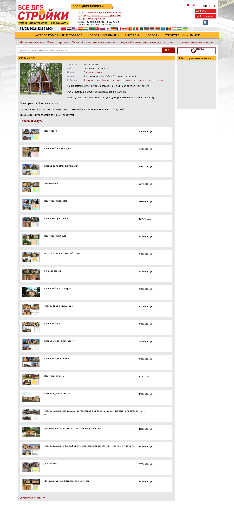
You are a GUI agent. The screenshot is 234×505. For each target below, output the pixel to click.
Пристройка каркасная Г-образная (62, 253)
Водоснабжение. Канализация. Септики (146, 42)
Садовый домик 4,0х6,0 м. (57, 393)
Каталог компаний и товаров (58, 35)
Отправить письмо (93, 72)
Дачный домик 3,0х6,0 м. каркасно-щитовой (67, 480)
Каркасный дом (52, 323)
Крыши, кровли (58, 42)
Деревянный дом (32, 42)
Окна (75, 42)
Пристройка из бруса (55, 235)
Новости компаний (103, 35)
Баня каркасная (52, 270)
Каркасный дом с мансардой (59, 340)
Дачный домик (52, 183)
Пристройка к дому (54, 375)
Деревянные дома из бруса (148, 80)
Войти (203, 11)
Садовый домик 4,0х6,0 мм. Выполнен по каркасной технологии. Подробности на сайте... (90, 445)
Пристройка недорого (55, 200)
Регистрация (206, 16)
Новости (152, 35)
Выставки (132, 35)
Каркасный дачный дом (56, 358)
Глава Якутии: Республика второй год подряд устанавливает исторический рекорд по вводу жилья (100, 15)
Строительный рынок (182, 35)
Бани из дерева (92, 80)
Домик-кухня (51, 463)
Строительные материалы (195, 42)
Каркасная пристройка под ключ (61, 165)
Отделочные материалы (99, 42)
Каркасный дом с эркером (57, 288)
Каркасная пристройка (56, 218)
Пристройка (50, 130)
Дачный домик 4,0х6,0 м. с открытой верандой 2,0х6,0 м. (73, 428)
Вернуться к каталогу (33, 497)
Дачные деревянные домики (117, 80)
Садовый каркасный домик (58, 305)
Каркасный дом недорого (57, 148)
